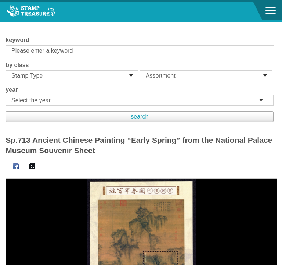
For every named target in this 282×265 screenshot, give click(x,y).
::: (8, 25)
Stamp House (46, 11)
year (12, 89)
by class (17, 65)
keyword (17, 40)
